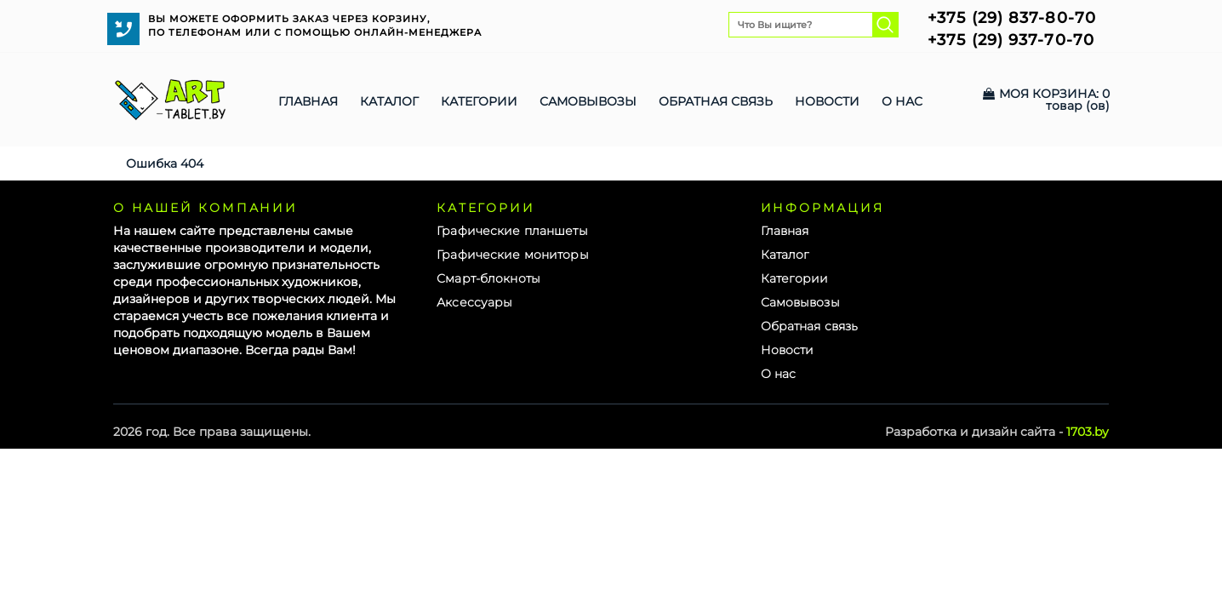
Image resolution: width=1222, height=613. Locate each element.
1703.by (1087, 431)
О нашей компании (205, 207)
